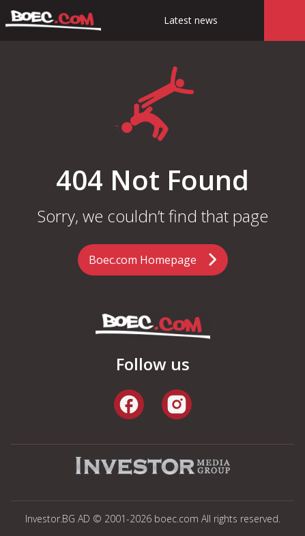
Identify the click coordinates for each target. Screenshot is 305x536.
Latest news (191, 20)
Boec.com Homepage (143, 259)
